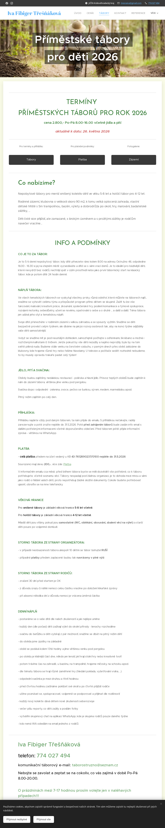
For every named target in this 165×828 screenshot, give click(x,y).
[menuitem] (84, 13)
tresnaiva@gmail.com (131, 3)
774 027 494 (153, 3)
